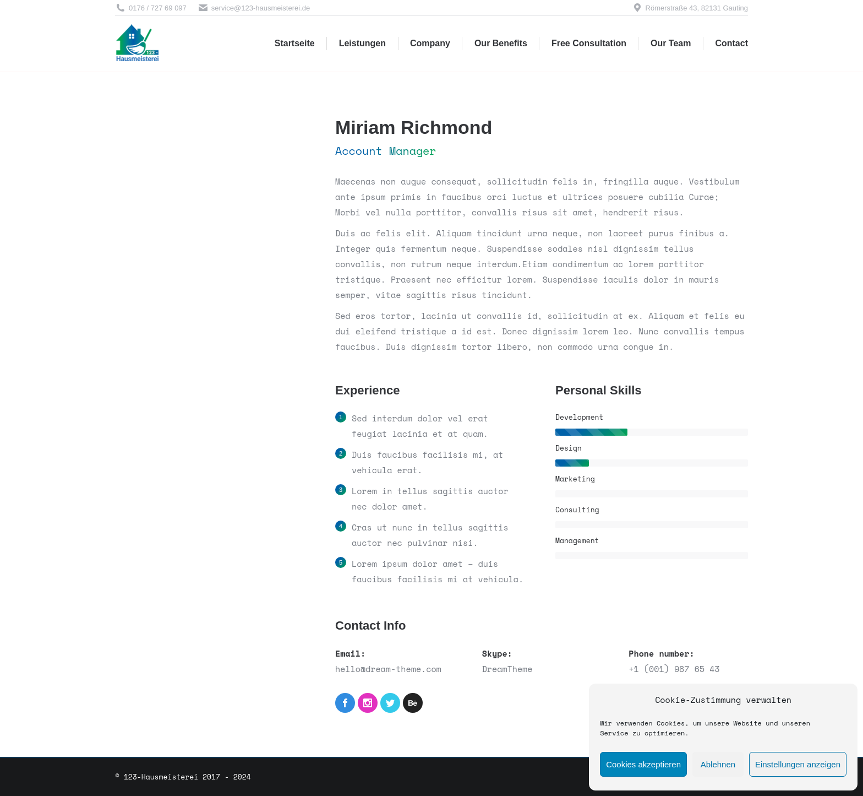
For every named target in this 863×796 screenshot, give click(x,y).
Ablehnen (718, 764)
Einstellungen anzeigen (797, 764)
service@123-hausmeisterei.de (254, 8)
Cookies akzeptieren (643, 764)
